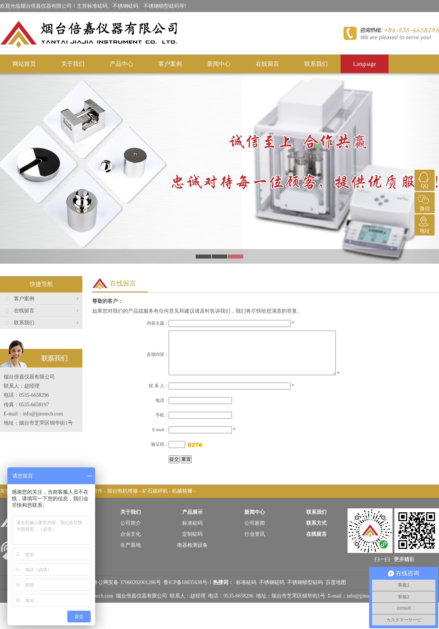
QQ (423, 179)
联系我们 (316, 64)
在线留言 (267, 64)
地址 (423, 224)
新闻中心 (218, 64)
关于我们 (73, 64)
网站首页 (24, 64)
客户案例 (170, 64)
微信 (423, 201)
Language (364, 64)
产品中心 (121, 64)
